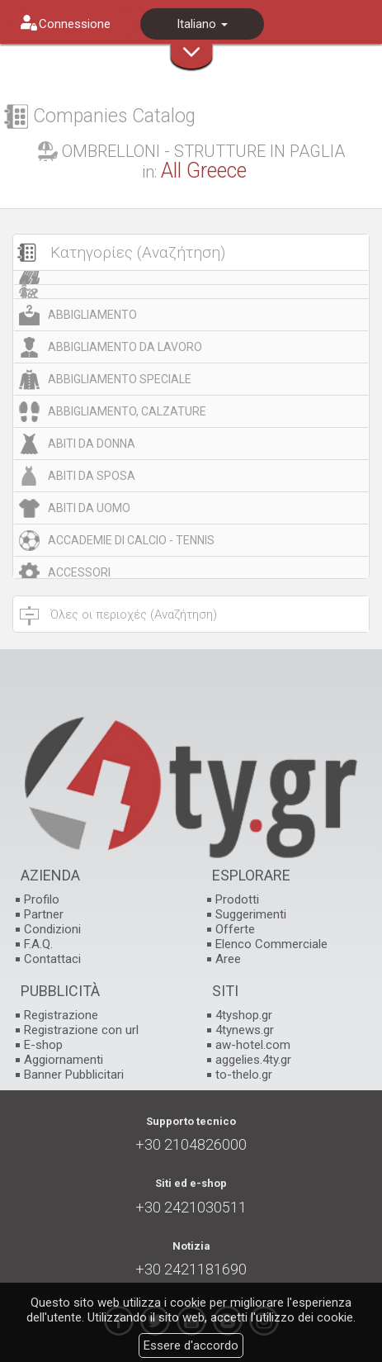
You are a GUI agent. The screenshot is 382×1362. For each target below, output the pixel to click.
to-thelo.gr (243, 1074)
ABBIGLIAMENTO (92, 314)
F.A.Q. (38, 944)
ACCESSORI (79, 572)
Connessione (75, 24)
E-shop (43, 1044)
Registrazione (61, 1015)
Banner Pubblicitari (74, 1074)
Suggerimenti (250, 914)
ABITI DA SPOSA (91, 475)
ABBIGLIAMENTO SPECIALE (119, 379)
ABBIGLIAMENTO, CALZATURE (127, 411)
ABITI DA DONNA (91, 443)
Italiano (202, 24)
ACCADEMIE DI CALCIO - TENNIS (131, 540)
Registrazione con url (81, 1030)
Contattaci (52, 959)
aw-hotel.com (252, 1044)
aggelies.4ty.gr (253, 1059)
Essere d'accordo (191, 1345)
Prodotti (237, 899)
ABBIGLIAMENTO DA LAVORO (125, 347)
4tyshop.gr (243, 1015)
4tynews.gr (244, 1030)
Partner (44, 914)
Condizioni (52, 929)
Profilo (41, 899)
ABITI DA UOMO (89, 508)
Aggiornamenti (63, 1059)
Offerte (235, 929)
